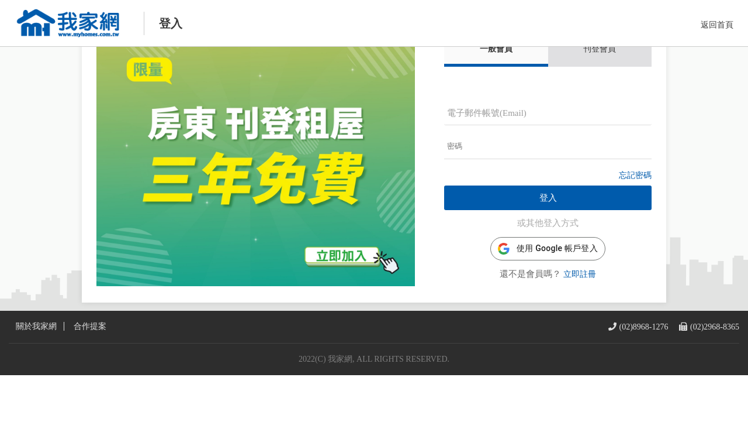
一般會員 (496, 72)
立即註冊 (579, 298)
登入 (548, 222)
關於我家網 (36, 373)
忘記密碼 (635, 199)
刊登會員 (599, 72)
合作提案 (90, 373)
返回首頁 (717, 24)
